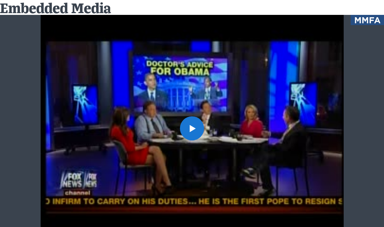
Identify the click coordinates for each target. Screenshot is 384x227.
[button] (192, 128)
